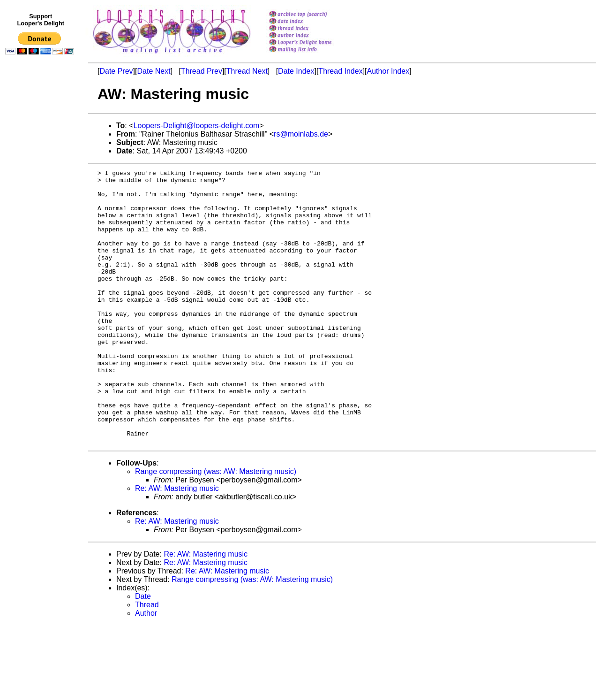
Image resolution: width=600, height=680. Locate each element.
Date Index (296, 71)
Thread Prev (201, 71)
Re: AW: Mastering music (177, 543)
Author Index (388, 71)
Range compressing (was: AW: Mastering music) (215, 526)
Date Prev (116, 71)
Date (143, 651)
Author (146, 668)
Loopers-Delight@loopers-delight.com (197, 126)
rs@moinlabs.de (301, 134)
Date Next (153, 71)
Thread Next (247, 71)
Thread (147, 660)
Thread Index (340, 71)
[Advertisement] (41, 252)
